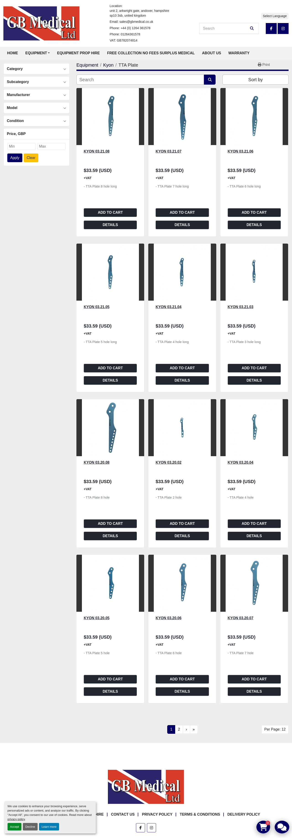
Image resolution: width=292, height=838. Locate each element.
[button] (37, 53)
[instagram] (283, 28)
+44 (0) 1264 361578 (135, 28)
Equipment (36, 53)
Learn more (49, 826)
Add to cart (110, 212)
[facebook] (271, 28)
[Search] (226, 28)
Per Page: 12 (275, 729)
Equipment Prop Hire (78, 53)
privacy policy (16, 819)
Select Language (275, 16)
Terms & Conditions (200, 814)
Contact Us (123, 814)
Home (12, 53)
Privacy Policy (157, 814)
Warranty (238, 53)
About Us (211, 53)
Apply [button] (14, 158)
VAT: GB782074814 (124, 40)
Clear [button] (31, 158)
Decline (30, 826)
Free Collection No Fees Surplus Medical (151, 53)
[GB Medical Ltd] (146, 787)
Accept (14, 826)
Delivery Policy (243, 814)
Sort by (255, 79)
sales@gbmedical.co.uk (136, 21)
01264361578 (130, 34)
